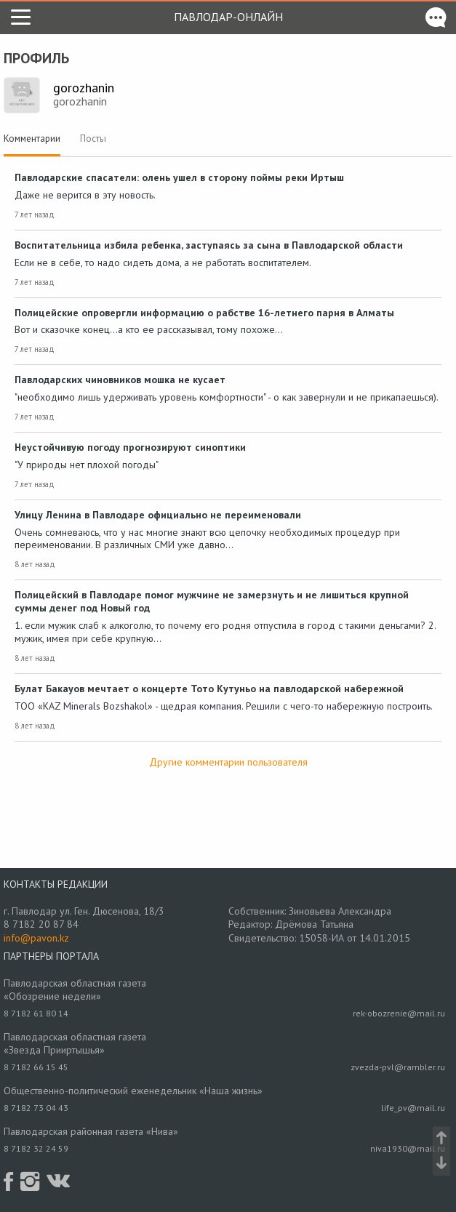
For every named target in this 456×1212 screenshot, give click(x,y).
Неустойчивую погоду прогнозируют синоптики (130, 447)
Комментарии (32, 138)
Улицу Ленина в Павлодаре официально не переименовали (158, 514)
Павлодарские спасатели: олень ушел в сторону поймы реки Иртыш (179, 177)
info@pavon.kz (36, 937)
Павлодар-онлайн (228, 16)
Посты (93, 138)
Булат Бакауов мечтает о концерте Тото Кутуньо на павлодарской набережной (209, 688)
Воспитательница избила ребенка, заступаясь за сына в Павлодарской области (209, 245)
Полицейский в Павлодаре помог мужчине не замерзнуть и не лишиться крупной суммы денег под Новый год (212, 601)
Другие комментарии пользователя (228, 761)
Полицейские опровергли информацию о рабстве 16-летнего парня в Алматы (204, 312)
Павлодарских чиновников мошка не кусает (120, 379)
